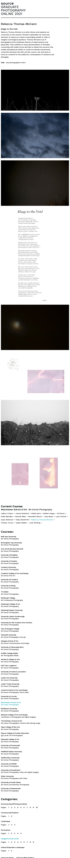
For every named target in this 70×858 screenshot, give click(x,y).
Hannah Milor (20, 516)
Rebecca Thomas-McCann (42, 520)
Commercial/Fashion (10, 813)
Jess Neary (48, 516)
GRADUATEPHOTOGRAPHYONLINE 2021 (13, 10)
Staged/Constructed (10, 839)
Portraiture (5, 830)
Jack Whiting (34, 523)
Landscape (5, 821)
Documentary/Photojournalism (14, 804)
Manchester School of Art (26, 509)
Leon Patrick (61, 516)
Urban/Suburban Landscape (12, 847)
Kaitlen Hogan (49, 513)
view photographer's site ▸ (16, 62)
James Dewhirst (22, 513)
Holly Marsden (7, 516)
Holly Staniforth (22, 520)
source (7, 3)
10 (37, 807)
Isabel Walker (21, 523)
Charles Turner (7, 523)
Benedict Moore (35, 516)
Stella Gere (36, 513)
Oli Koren (61, 513)
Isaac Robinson (7, 520)
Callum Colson (7, 513)
